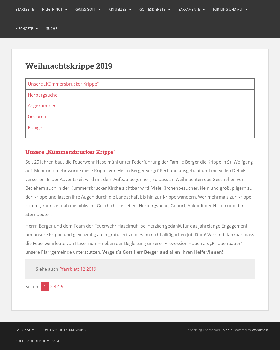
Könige (35, 127)
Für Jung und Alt (228, 9)
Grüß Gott (85, 9)
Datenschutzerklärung (64, 330)
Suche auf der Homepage (38, 341)
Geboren (37, 116)
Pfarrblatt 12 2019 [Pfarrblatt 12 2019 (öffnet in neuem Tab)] (77, 269)
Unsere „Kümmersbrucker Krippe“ (63, 84)
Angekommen (42, 106)
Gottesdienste (152, 9)
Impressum (25, 330)
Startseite (25, 9)
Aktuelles (117, 9)
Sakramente (189, 9)
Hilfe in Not (52, 9)
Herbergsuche (42, 95)
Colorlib (226, 330)
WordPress (260, 330)
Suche (51, 28)
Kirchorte (24, 28)
